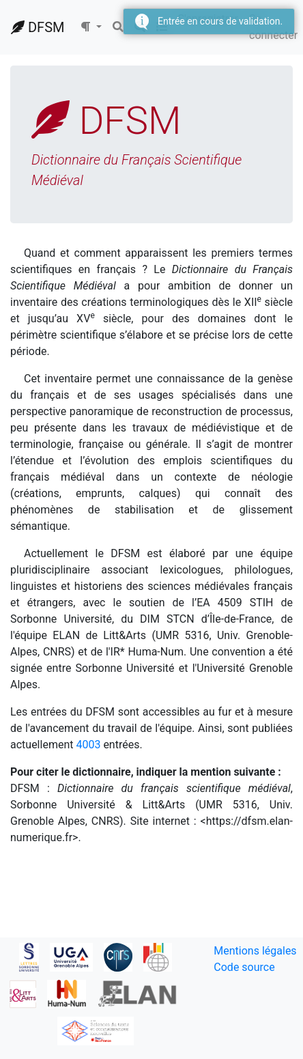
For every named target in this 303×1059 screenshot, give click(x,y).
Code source (244, 967)
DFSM (37, 27)
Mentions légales (255, 950)
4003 (88, 744)
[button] (90, 27)
